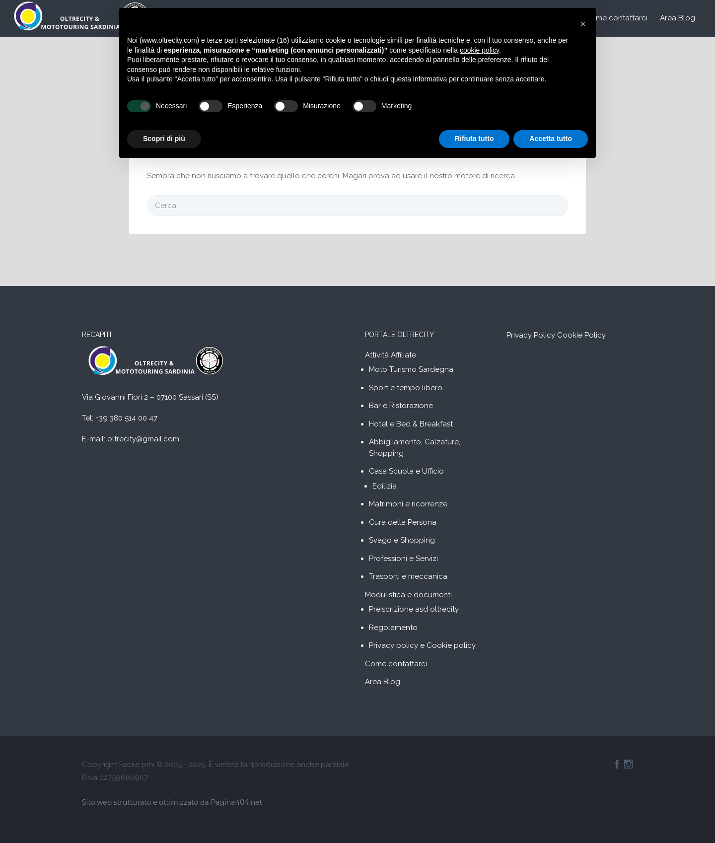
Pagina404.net (236, 802)
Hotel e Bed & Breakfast (411, 424)
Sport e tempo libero (405, 387)
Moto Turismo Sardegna (411, 369)
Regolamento (393, 627)
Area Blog (677, 17)
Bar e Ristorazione (401, 405)
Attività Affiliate (390, 355)
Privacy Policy (530, 335)
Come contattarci (616, 17)
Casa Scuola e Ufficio (406, 471)
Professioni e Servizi (403, 558)
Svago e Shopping (402, 540)
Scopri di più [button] (164, 138)
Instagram (628, 764)
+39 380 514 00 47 (126, 418)
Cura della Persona (402, 522)
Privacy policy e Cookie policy (422, 645)
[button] (583, 24)
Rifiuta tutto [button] (474, 138)
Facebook (617, 764)
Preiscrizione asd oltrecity (414, 609)
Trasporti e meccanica (408, 576)
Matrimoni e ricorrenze (408, 503)
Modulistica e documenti (408, 594)
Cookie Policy (581, 335)
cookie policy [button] (479, 50)
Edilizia (384, 486)
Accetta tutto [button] (550, 138)
